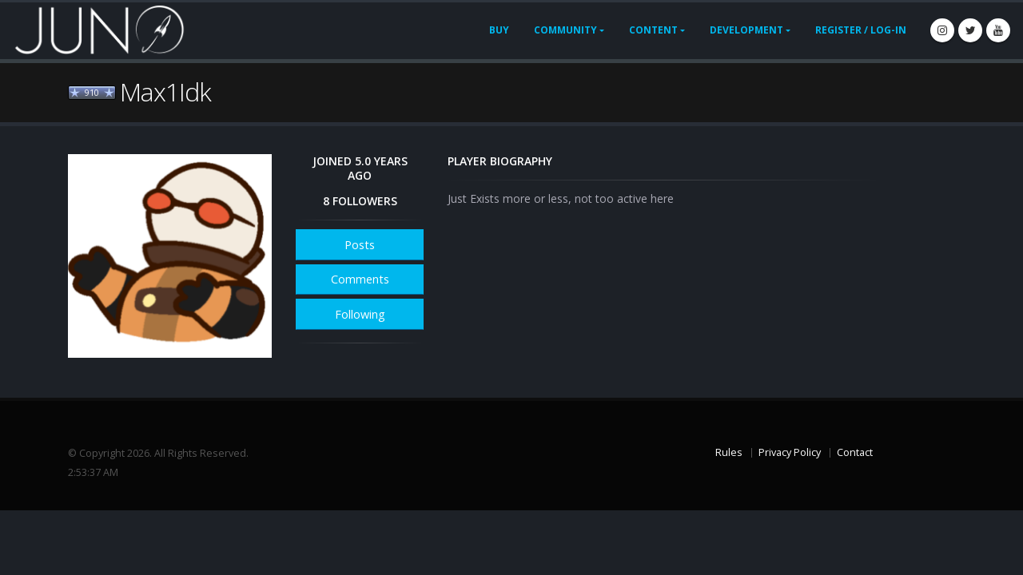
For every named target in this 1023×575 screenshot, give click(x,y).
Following (360, 314)
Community (565, 30)
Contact (855, 452)
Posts (359, 244)
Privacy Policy (789, 452)
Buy (499, 30)
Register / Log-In (860, 30)
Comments (360, 279)
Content (653, 30)
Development (746, 30)
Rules (728, 452)
